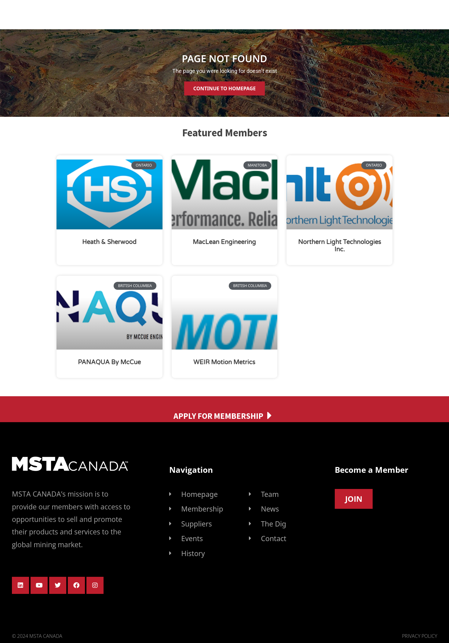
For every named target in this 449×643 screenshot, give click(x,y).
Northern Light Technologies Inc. (339, 246)
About (177, 13)
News (374, 13)
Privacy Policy (419, 636)
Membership (229, 13)
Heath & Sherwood (109, 242)
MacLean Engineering (224, 242)
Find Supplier (289, 14)
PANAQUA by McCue (109, 362)
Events (337, 14)
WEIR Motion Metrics (224, 362)
